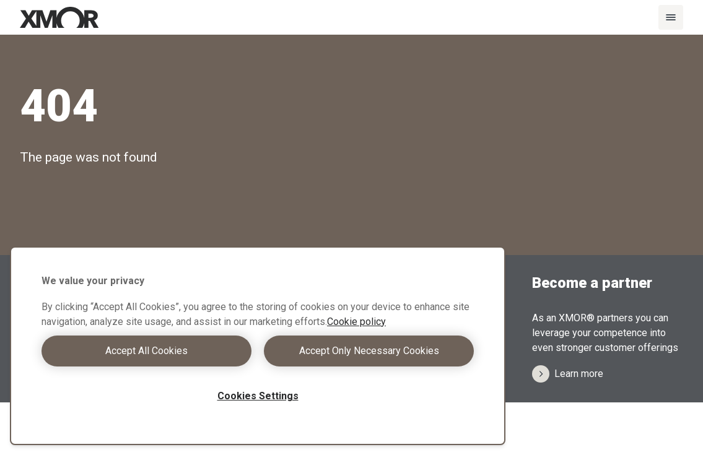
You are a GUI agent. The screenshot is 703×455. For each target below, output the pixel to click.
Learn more (567, 374)
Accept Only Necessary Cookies (369, 351)
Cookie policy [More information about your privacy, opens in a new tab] (356, 321)
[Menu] (670, 17)
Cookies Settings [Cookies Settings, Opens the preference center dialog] (258, 396)
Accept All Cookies (146, 351)
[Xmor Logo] (59, 17)
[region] (257, 345)
